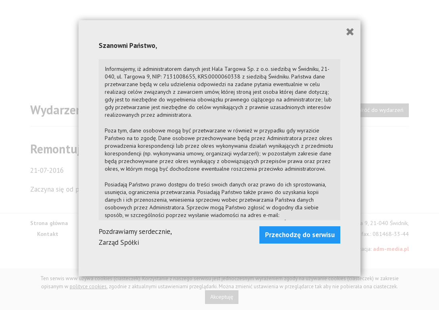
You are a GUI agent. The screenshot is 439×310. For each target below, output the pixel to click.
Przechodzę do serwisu (300, 234)
